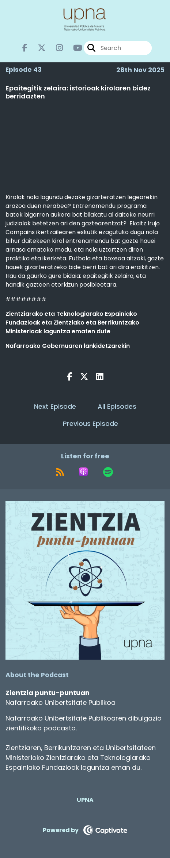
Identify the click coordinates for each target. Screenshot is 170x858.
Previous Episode (90, 423)
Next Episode (55, 406)
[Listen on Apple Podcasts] (83, 472)
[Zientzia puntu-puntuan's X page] (37, 48)
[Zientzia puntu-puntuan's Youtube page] (73, 48)
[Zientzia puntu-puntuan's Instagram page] (55, 48)
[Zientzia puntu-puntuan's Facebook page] (24, 48)
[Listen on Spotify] (108, 472)
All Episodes (117, 406)
